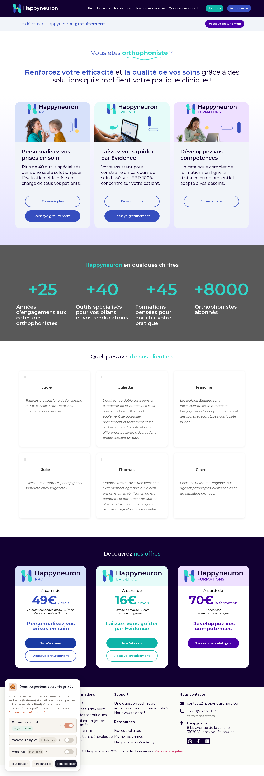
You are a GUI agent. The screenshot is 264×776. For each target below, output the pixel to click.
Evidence (103, 8)
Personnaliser (42, 764)
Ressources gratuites (150, 8)
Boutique (214, 8)
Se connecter (239, 8)
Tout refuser (19, 764)
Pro (90, 8)
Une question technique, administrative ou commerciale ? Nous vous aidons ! (141, 719)
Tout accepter (66, 764)
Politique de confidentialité (27, 712)
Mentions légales (168, 763)
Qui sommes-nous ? (183, 8)
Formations (122, 8)
